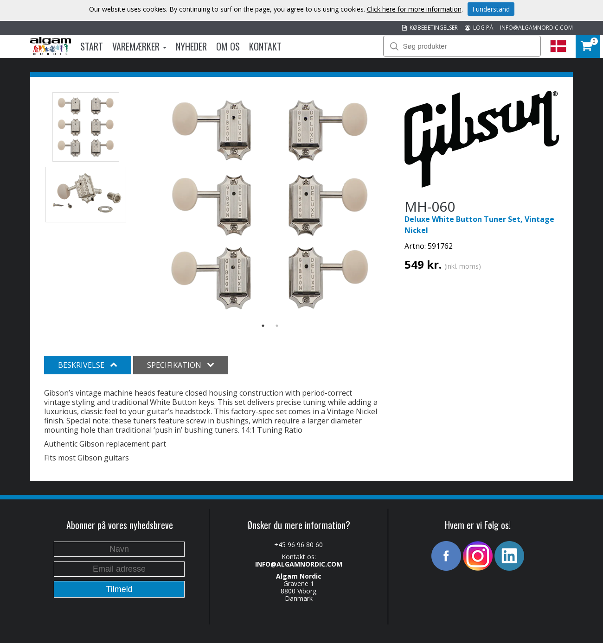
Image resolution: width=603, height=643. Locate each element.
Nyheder (191, 46)
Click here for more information (414, 9)
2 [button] (277, 325)
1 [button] (263, 325)
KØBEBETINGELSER (430, 28)
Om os (228, 46)
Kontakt (265, 46)
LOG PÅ (479, 28)
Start (91, 46)
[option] (270, 204)
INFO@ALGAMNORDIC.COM (536, 28)
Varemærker (139, 46)
